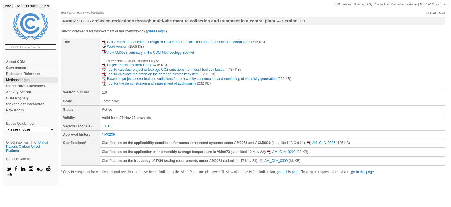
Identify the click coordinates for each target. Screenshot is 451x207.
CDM (17, 6)
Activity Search (18, 92)
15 (109, 126)
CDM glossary (343, 4)
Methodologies (18, 80)
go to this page (288, 172)
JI (23, 6)
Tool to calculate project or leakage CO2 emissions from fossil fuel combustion (164, 70)
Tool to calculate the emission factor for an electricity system (150, 74)
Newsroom (15, 110)
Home (8, 6)
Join (445, 4)
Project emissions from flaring (127, 65)
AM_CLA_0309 (273, 161)
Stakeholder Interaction (25, 104)
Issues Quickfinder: (20, 124)
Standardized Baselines (25, 86)
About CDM (15, 62)
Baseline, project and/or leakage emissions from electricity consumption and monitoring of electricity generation (189, 79)
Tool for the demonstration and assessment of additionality (149, 83)
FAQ (369, 4)
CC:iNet (31, 6)
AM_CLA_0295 (321, 143)
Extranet (412, 4)
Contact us (382, 4)
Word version (114, 47)
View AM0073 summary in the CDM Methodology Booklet (148, 53)
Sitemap (359, 4)
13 (104, 126)
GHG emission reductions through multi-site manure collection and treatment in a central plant (176, 42)
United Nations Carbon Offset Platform (27, 147)
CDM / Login (430, 4)
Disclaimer (398, 4)
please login (156, 31)
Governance (16, 68)
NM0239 (108, 135)
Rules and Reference (23, 74)
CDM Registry (17, 98)
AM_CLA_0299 (281, 152)
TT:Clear (43, 6)
